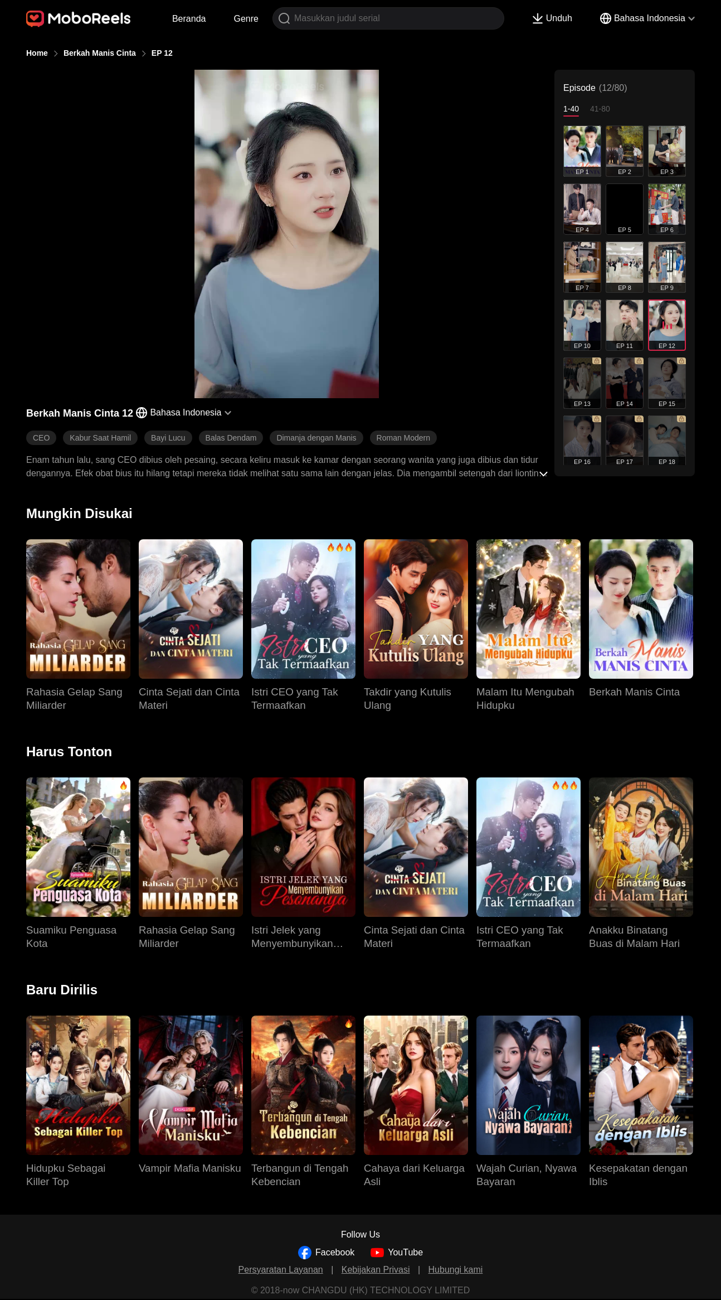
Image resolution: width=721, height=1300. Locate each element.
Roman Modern (404, 437)
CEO (41, 437)
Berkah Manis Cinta (100, 53)
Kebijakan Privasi (376, 1269)
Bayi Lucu (168, 437)
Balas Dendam (231, 437)
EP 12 (162, 53)
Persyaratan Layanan (280, 1269)
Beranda (189, 18)
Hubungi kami (455, 1269)
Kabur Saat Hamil (100, 437)
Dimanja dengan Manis (316, 437)
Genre (245, 18)
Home (37, 53)
